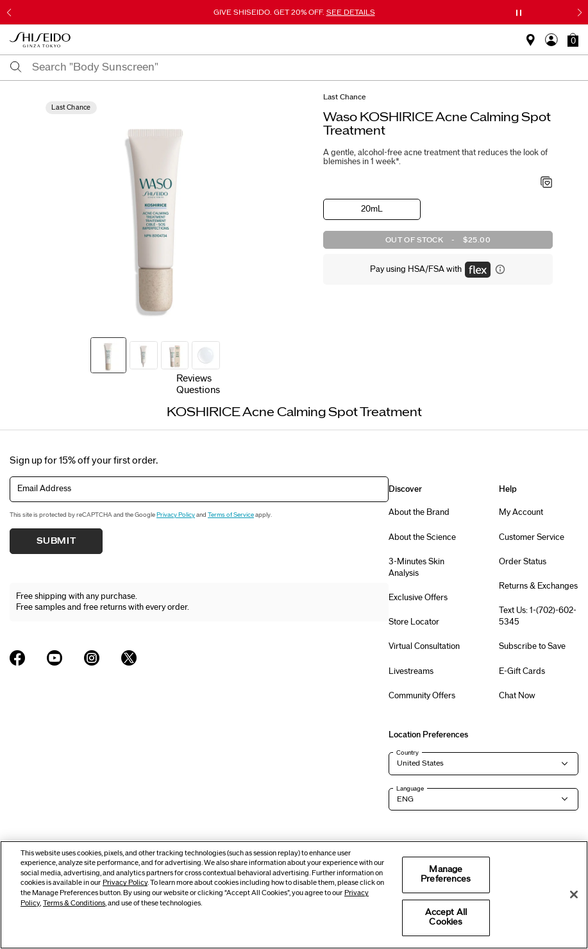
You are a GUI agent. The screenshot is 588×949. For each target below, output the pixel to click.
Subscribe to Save (532, 646)
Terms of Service (231, 515)
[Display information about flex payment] (500, 269)
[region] (294, 895)
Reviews (194, 378)
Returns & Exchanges (538, 586)
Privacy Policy (175, 515)
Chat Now (517, 695)
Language (410, 788)
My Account (521, 512)
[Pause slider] (519, 13)
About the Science (422, 537)
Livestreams (411, 671)
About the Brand (419, 512)
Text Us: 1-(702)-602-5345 (537, 616)
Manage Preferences (446, 874)
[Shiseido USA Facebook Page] (17, 658)
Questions (198, 390)
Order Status (522, 561)
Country (407, 753)
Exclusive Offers (418, 597)
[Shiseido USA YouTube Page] (54, 658)
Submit (56, 541)
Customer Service (531, 537)
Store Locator (414, 621)
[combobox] (305, 67)
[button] (572, 40)
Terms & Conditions (74, 903)
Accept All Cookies (446, 917)
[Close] (574, 894)
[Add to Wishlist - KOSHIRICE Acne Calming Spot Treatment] (547, 183)
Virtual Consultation (424, 646)
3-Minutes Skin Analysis (416, 567)
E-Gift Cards (522, 671)
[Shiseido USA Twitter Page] (129, 658)
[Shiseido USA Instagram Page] (91, 658)
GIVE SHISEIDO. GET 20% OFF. (294, 12)
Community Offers (422, 695)
